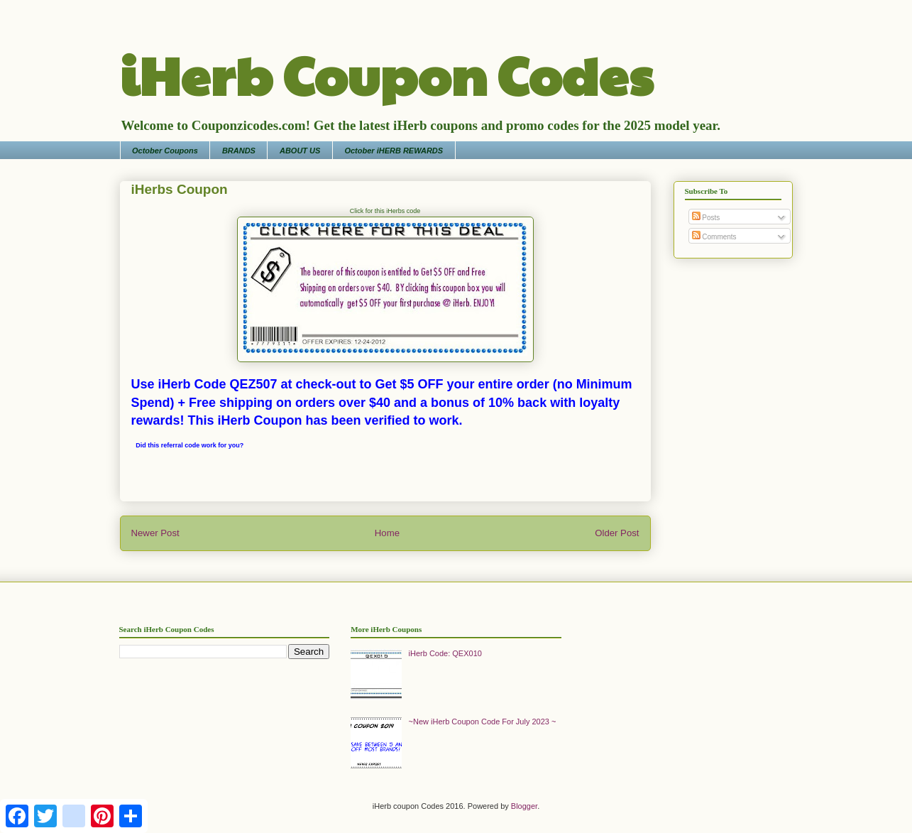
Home (387, 533)
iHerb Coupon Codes (386, 74)
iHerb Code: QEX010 (445, 653)
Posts (706, 218)
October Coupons (165, 150)
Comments (714, 237)
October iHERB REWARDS (393, 150)
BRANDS (239, 150)
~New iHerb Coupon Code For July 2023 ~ (482, 721)
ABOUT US (300, 150)
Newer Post (155, 533)
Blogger (524, 806)
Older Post (617, 533)
